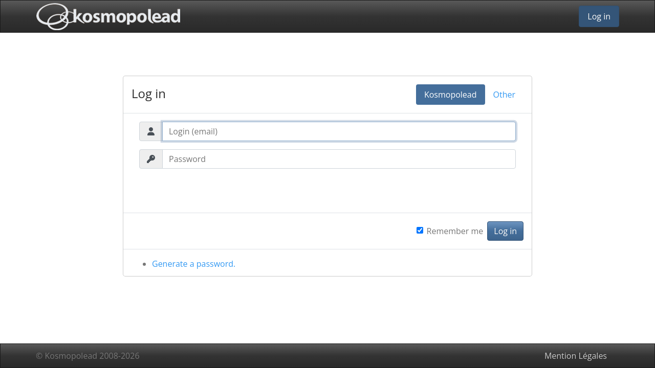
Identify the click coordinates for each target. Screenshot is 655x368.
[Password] (339, 159)
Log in (598, 16)
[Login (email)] (339, 131)
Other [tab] (504, 94)
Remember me (455, 231)
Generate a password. (193, 263)
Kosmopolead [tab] (450, 94)
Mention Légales (575, 355)
